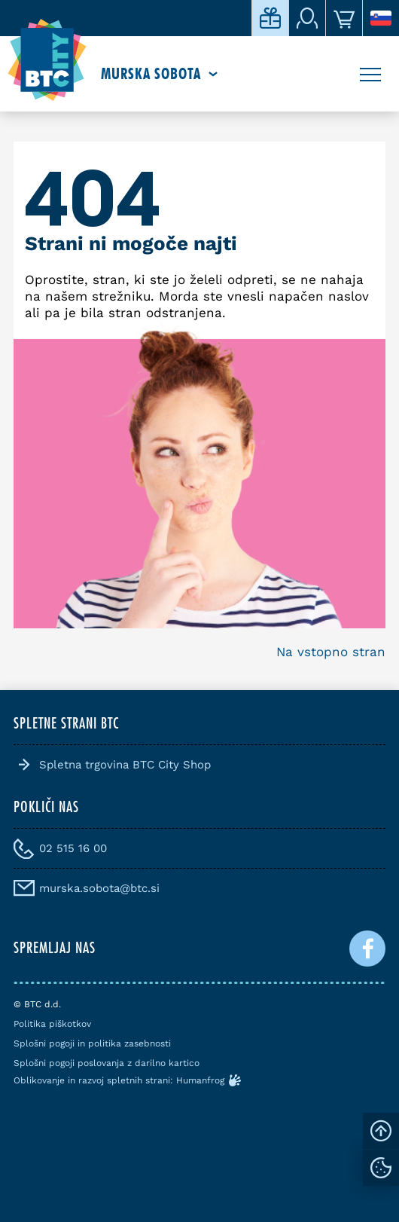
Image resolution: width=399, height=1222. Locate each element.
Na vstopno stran (330, 651)
